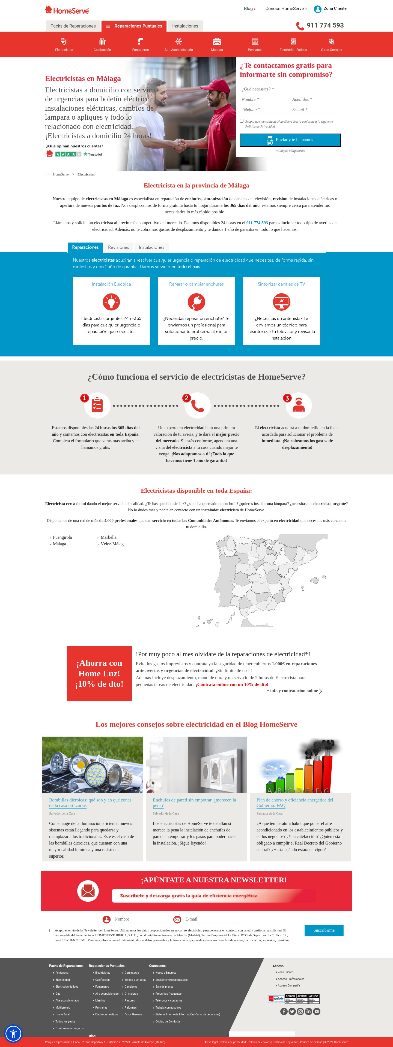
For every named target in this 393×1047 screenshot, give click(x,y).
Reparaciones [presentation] (85, 247)
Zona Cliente (284, 972)
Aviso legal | (212, 1042)
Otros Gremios (132, 1014)
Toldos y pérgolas (134, 979)
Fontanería (60, 972)
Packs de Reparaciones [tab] (73, 26)
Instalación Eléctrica (111, 284)
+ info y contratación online (294, 690)
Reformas (129, 1007)
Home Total (61, 1014)
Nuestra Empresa (165, 972)
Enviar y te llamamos (290, 140)
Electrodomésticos (65, 986)
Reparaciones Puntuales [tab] (138, 26)
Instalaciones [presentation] (151, 247)
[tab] (85, 248)
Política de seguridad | (286, 1042)
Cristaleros (130, 993)
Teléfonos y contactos (168, 1000)
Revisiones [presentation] (118, 247)
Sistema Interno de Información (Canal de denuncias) (188, 1014)
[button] (13, 1034)
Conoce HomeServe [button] (287, 8)
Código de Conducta (166, 1021)
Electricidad (61, 979)
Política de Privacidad (260, 126)
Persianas (100, 1007)
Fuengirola (62, 537)
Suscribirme (324, 930)
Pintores (128, 1000)
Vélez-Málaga (113, 543)
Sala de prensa (163, 986)
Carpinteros (130, 972)
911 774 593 (325, 25)
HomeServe (61, 174)
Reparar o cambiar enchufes (196, 284)
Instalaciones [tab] (185, 26)
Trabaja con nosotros (167, 1007)
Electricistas (86, 174)
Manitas (98, 1000)
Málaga (59, 543)
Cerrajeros (129, 986)
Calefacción (101, 979)
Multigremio (61, 1007)
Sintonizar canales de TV (281, 284)
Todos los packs (63, 1021)
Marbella (109, 537)
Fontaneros (100, 986)
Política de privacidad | (234, 1042)
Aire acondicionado (65, 1000)
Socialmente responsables (170, 979)
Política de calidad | (312, 1042)
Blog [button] (250, 8)
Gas (56, 993)
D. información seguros (68, 1028)
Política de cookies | (260, 1042)
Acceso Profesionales (289, 979)
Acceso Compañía (287, 985)
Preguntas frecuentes (167, 993)
